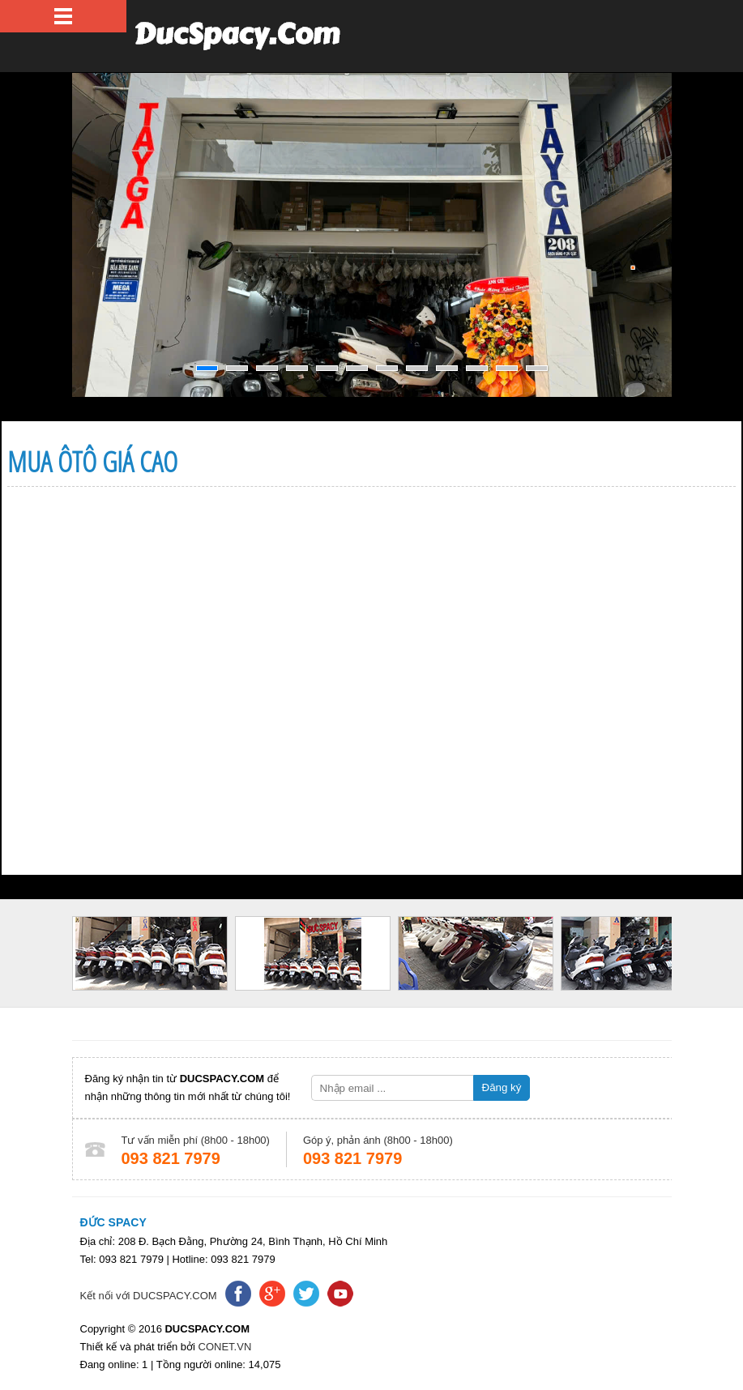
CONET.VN (223, 1347)
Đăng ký (502, 1087)
